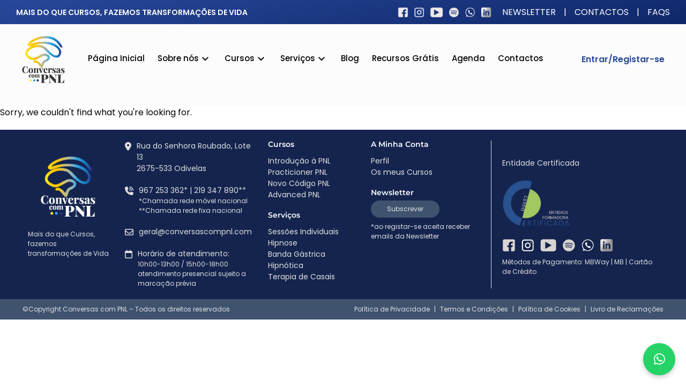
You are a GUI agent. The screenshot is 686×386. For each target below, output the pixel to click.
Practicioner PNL (297, 172)
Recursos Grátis (405, 58)
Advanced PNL (294, 194)
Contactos (602, 12)
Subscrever (405, 208)
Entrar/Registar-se (623, 59)
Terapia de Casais (301, 276)
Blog (350, 58)
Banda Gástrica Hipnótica (296, 260)
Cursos (246, 59)
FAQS (658, 12)
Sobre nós (185, 59)
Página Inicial (116, 58)
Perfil (380, 160)
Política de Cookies (549, 309)
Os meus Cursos (402, 172)
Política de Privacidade (392, 309)
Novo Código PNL (299, 183)
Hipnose (282, 242)
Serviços (304, 59)
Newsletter (529, 12)
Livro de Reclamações (627, 309)
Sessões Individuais (303, 231)
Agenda (468, 58)
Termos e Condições (474, 309)
